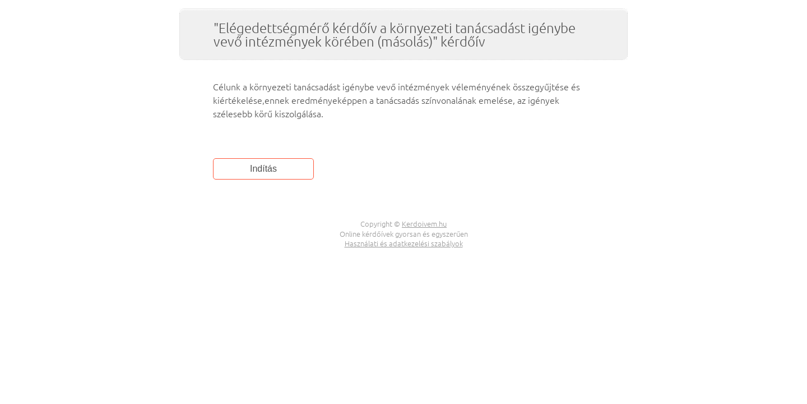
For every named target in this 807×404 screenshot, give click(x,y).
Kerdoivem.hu (424, 223)
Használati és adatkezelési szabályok (404, 243)
